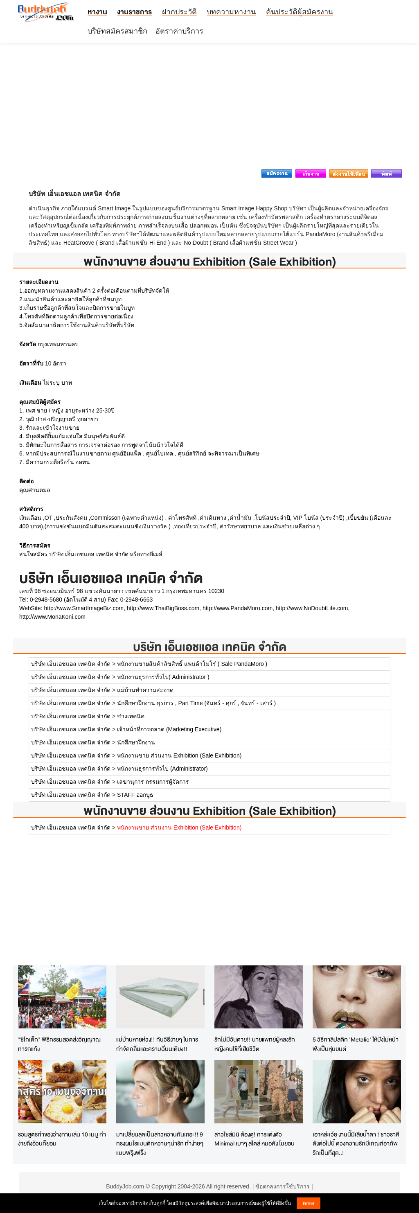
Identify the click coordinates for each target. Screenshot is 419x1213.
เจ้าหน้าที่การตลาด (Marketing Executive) (169, 729)
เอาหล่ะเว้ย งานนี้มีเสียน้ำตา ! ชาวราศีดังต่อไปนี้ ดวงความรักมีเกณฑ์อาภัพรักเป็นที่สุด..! (356, 1143)
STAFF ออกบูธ (135, 794)
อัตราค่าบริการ (179, 31)
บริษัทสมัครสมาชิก (117, 31)
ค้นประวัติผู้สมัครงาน (299, 12)
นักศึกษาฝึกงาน (136, 742)
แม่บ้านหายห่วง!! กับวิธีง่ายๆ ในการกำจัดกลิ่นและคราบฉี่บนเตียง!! (157, 1044)
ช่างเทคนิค (130, 716)
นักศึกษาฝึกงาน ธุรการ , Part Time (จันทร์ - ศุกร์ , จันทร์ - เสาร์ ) (196, 703)
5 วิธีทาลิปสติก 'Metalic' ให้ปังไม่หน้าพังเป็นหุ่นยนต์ (356, 1044)
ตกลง (308, 1203)
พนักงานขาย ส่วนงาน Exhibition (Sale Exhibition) (179, 755)
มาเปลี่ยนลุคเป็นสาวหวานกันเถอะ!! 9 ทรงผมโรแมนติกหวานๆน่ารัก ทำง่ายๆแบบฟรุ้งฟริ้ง (159, 1143)
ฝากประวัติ (179, 12)
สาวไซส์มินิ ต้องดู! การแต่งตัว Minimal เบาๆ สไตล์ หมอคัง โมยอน (254, 1139)
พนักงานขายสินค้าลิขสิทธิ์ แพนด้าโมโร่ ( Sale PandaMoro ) (192, 664)
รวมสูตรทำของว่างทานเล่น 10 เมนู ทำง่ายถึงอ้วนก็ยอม (62, 1139)
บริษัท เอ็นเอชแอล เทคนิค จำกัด (209, 647)
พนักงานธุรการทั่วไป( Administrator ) (163, 677)
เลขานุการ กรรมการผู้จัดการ (153, 781)
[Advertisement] (209, 108)
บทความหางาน (231, 12)
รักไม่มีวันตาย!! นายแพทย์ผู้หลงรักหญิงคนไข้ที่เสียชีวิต (254, 1044)
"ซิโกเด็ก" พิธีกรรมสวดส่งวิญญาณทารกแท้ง (59, 1044)
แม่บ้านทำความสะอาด (145, 690)
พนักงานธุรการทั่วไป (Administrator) (162, 768)
